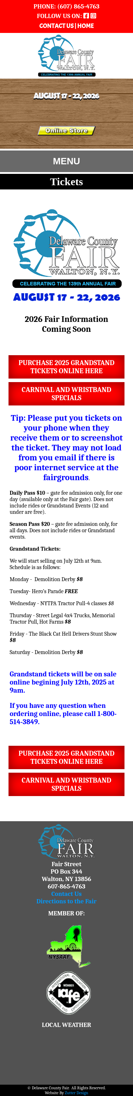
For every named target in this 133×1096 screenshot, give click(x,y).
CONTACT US (57, 26)
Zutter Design (76, 1092)
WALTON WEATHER (66, 1055)
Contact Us (66, 894)
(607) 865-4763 (77, 6)
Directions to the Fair (67, 901)
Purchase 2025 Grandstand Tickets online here (66, 367)
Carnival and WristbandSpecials (66, 394)
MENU (66, 161)
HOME (85, 26)
